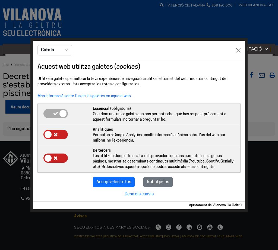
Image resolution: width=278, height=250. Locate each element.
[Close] (238, 50)
